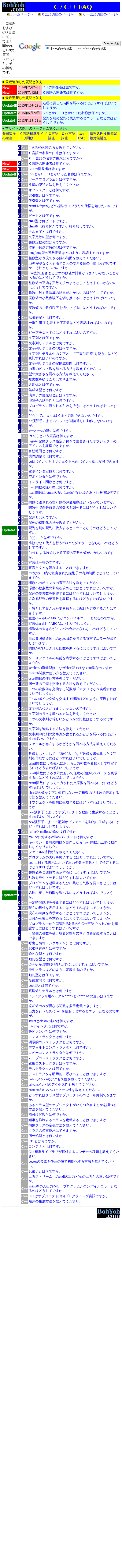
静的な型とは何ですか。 (47, 954)
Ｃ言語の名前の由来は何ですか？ (54, 153)
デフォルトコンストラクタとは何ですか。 (61, 1047)
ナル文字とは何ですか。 (47, 231)
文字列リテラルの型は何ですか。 (54, 348)
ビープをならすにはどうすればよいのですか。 (64, 332)
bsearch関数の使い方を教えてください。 (59, 673)
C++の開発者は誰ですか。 (62, 87)
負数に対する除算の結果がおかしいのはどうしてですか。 (73, 292)
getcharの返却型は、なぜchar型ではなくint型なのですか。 (72, 668)
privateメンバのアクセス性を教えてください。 (64, 1084)
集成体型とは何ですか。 (47, 390)
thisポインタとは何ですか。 (50, 1026)
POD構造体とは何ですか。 (49, 948)
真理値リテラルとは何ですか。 (52, 991)
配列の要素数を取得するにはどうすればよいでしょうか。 (73, 593)
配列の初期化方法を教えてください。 (57, 522)
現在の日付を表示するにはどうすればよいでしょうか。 (71, 908)
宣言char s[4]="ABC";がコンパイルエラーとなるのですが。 (73, 618)
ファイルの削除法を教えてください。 (57, 852)
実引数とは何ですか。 (45, 195)
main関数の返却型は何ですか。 (52, 487)
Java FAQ (81, 136)
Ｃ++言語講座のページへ (101, 14)
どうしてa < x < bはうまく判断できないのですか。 (67, 415)
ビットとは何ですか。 (45, 215)
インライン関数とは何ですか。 (52, 482)
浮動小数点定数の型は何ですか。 (54, 247)
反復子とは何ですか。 (45, 1171)
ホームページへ (22, 14)
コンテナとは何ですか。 (47, 1146)
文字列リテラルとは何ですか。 (52, 343)
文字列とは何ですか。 (45, 338)
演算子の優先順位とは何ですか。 (54, 395)
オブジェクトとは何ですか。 (51, 190)
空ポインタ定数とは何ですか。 (52, 471)
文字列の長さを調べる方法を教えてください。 (64, 714)
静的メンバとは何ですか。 (49, 1031)
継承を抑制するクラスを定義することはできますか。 (69, 1120)
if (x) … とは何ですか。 (46, 537)
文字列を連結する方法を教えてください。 (61, 729)
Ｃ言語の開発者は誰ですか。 (64, 92)
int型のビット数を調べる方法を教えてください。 (66, 369)
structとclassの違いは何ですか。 (53, 1021)
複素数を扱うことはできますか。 (54, 379)
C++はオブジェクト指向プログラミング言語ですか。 (69, 1196)
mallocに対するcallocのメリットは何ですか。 (63, 837)
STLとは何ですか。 (43, 1141)
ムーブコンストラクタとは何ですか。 (57, 1058)
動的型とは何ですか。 (45, 975)
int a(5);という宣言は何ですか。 (53, 436)
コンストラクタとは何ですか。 (52, 1037)
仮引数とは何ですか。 (45, 200)
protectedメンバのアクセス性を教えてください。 (65, 1090)
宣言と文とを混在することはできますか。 (61, 568)
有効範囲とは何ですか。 (47, 451)
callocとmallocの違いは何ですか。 (54, 831)
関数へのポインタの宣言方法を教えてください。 (66, 583)
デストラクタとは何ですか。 (51, 1068)
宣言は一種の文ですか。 (47, 562)
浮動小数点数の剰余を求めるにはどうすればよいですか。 (73, 588)
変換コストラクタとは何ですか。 (54, 1063)
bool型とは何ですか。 (45, 985)
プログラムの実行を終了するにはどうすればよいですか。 (73, 857)
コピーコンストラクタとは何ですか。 (57, 1053)
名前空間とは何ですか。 (47, 980)
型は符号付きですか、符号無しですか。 (62, 226)
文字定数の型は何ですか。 (49, 237)
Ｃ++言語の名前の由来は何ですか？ (56, 158)
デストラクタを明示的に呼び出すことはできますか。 (69, 1074)
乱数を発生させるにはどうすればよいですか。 (64, 877)
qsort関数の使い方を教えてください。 (57, 678)
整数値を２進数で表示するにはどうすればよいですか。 (71, 872)
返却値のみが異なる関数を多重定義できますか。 (66, 1006)
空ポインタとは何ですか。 (49, 476)
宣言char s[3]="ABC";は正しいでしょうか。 (61, 623)
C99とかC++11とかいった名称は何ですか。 (75, 113)
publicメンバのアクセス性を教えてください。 (63, 1079)
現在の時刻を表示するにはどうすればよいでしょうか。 (71, 913)
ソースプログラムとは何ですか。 (54, 179)
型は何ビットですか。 (49, 221)
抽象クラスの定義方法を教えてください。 (61, 1125)
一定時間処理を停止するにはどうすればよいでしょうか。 (73, 902)
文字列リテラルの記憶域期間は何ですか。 (61, 363)
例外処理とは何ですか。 (47, 1136)
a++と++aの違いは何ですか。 (51, 430)
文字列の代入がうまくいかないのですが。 (61, 708)
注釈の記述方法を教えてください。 (56, 185)
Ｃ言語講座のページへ (58, 14)
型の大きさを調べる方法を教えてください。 (62, 374)
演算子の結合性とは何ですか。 (52, 400)
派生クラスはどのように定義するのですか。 (62, 969)
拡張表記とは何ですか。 (47, 317)
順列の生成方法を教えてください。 (56, 1201)
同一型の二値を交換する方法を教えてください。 (66, 683)
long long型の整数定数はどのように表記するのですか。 (70, 253)
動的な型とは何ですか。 (47, 959)
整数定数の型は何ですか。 (49, 242)
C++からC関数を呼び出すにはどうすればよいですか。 (70, 964)
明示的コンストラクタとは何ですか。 (57, 1042)
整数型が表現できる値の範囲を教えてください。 (66, 258)
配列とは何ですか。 (44, 517)
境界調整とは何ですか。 (47, 456)
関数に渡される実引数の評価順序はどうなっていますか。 (73, 502)
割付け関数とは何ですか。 (49, 1114)
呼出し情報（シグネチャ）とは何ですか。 (61, 943)
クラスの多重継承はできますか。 (54, 1130)
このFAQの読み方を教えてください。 (57, 147)
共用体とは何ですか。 (45, 384)
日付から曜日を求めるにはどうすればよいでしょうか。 (71, 918)
